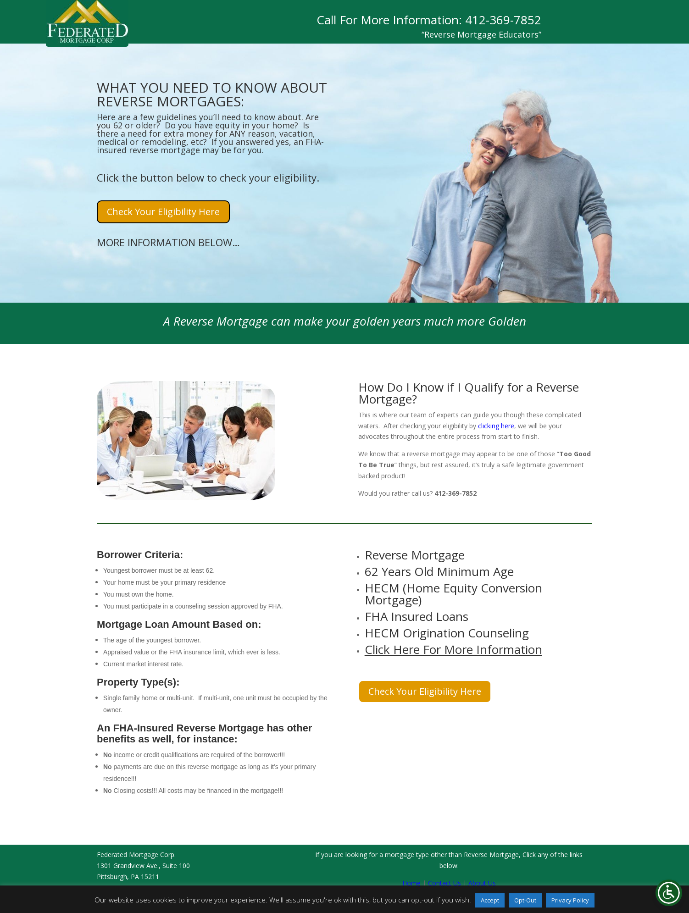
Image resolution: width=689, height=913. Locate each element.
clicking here (496, 425)
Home (411, 883)
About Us (482, 883)
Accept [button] (490, 900)
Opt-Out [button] (525, 900)
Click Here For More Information (453, 649)
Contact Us (444, 883)
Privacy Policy (570, 900)
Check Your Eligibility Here (163, 211)
